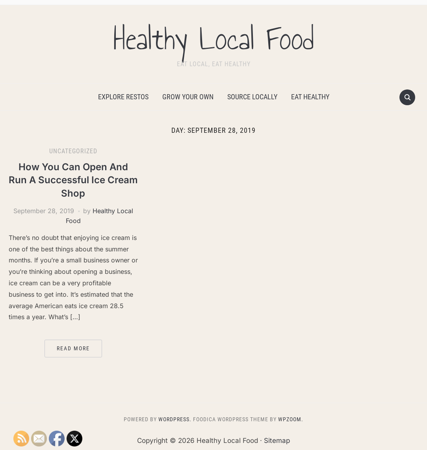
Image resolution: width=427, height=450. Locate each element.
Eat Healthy (310, 97)
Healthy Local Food (213, 39)
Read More (73, 348)
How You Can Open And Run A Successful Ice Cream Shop (73, 180)
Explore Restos (123, 97)
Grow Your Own (188, 97)
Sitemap (277, 440)
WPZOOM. (290, 419)
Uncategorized (73, 151)
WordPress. (174, 419)
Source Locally (252, 97)
